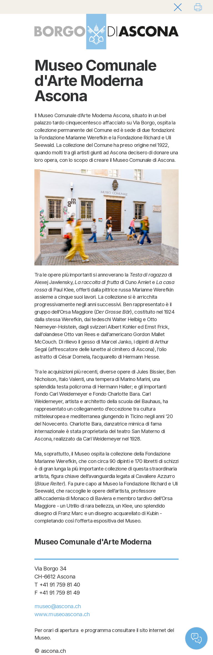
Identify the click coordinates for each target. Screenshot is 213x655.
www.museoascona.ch (62, 614)
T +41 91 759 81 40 (57, 584)
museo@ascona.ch (57, 606)
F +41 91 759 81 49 (57, 592)
